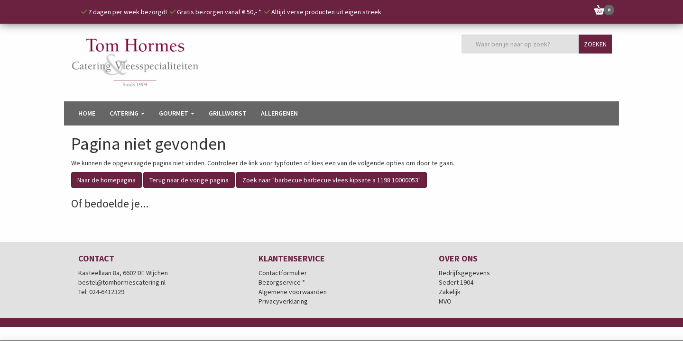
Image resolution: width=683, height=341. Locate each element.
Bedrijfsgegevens (464, 273)
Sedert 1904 (456, 282)
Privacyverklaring (283, 301)
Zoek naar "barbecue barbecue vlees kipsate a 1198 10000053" (331, 180)
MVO (445, 301)
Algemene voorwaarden (292, 292)
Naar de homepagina (106, 180)
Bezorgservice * (281, 282)
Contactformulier (282, 273)
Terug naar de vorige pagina (189, 180)
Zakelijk (450, 292)
